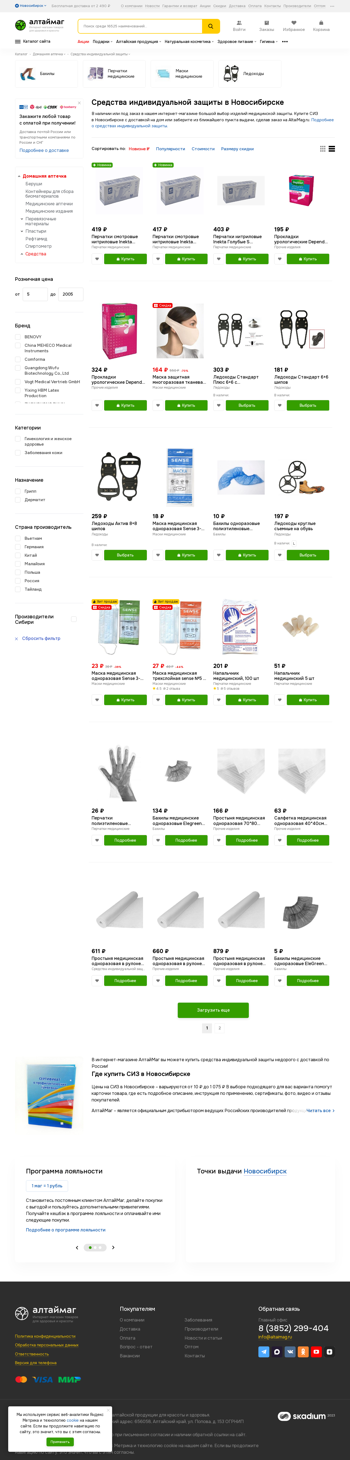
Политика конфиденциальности (45, 1336)
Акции (205, 6)
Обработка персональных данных (46, 1345)
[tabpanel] (95, 1200)
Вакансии (130, 1356)
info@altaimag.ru (275, 1337)
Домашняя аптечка (44, 176)
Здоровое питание (236, 41)
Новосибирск (265, 1171)
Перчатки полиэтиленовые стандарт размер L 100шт (113, 820)
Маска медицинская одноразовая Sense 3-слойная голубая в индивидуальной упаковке (177, 526)
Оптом (319, 6)
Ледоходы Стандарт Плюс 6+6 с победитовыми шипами (238, 379)
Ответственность (32, 1354)
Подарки (102, 41)
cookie (170, 1446)
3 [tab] (100, 1247)
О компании (131, 6)
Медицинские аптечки (49, 204)
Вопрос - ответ (136, 1347)
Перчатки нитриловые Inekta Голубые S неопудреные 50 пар (237, 239)
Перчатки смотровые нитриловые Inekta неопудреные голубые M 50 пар (118, 239)
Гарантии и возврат (179, 6)
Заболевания (198, 1320)
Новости (152, 6)
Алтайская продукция (138, 41)
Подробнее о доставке (44, 150)
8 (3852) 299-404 (293, 1328)
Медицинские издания (49, 211)
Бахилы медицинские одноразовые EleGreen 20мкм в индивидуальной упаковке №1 (299, 961)
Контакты (272, 6)
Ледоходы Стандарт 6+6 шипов (301, 379)
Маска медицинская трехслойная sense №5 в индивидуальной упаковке (179, 676)
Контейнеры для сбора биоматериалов (49, 194)
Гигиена (269, 41)
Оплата (255, 6)
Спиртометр (38, 246)
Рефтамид (36, 239)
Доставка (237, 6)
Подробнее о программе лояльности (66, 1230)
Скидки (219, 6)
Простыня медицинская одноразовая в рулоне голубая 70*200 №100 (117, 961)
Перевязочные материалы (40, 221)
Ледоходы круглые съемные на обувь (295, 526)
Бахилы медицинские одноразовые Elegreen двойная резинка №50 (177, 820)
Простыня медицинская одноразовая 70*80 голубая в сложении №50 (240, 820)
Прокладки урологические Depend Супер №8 (117, 379)
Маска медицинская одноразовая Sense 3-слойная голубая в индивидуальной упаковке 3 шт (116, 676)
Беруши (33, 184)
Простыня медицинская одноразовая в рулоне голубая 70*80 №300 (178, 961)
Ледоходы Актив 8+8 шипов (114, 526)
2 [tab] (95, 1247)
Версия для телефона (36, 1362)
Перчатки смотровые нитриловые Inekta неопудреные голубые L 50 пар (178, 239)
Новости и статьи (203, 1338)
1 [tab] (90, 1247)
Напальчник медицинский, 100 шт (236, 676)
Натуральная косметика (189, 41)
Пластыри (35, 231)
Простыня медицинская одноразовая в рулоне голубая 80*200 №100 (239, 961)
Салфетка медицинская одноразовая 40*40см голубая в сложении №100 (300, 820)
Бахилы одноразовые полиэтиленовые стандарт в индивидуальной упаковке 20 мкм (236, 526)
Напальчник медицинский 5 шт (294, 676)
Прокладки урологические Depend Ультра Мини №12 (299, 239)
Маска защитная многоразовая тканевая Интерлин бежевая (179, 379)
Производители (297, 6)
